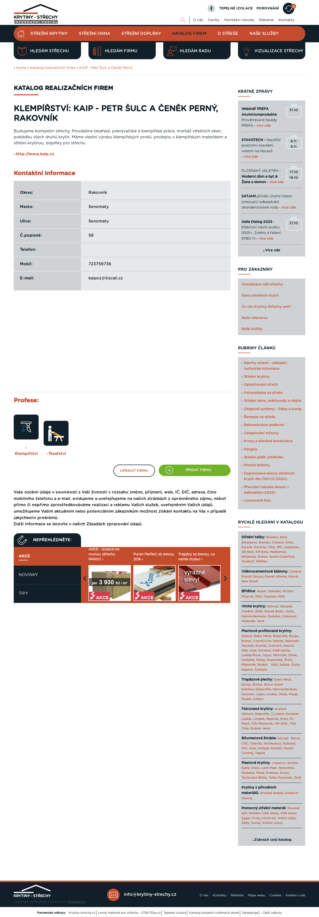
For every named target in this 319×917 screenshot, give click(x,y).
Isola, (253, 650)
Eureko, (293, 762)
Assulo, (262, 591)
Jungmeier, (292, 547)
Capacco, (279, 762)
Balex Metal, (263, 636)
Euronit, (247, 547)
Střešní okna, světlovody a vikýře (272, 401)
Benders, (272, 537)
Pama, (260, 772)
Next (226, 581)
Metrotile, (280, 655)
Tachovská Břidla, (254, 777)
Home (21, 68)
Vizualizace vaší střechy (262, 284)
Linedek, (259, 718)
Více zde (272, 250)
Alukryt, (247, 636)
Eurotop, (260, 547)
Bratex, (246, 641)
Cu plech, (278, 713)
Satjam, (284, 664)
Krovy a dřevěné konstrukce (268, 441)
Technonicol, (272, 743)
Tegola (260, 753)
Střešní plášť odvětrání (263, 457)
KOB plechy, (282, 650)
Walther (261, 561)
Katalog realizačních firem (53, 68)
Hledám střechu (43, 51)
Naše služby (264, 34)
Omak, (293, 655)
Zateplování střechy (261, 433)
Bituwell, (286, 606)
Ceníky (214, 20)
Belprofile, (262, 713)
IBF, (280, 547)
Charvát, (256, 743)
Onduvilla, (248, 621)
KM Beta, (262, 551)
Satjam (258, 699)
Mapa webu (256, 895)
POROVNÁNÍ (267, 8)
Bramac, (265, 542)
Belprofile (280, 636)
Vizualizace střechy (272, 51)
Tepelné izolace (174, 912)
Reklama (266, 20)
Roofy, (285, 772)
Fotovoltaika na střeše (263, 393)
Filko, (272, 547)
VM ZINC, (282, 723)
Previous (86, 581)
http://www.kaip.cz (35, 154)
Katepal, (264, 748)
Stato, (295, 664)
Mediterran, (278, 551)
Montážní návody (239, 20)
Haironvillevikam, (253, 616)
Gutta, (290, 611)
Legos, (267, 655)
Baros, (296, 738)
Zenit (260, 621)
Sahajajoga (250, 912)
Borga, (294, 636)
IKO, (244, 748)
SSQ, (258, 596)
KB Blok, (247, 551)
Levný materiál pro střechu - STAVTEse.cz (129, 912)
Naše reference (254, 318)
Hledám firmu (114, 51)
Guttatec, (290, 743)
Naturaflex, (287, 767)
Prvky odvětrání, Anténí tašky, (274, 818)
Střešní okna (94, 34)
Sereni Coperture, (282, 556)
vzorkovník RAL (258, 500)
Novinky (28, 575)
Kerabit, (277, 748)
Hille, (244, 650)
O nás (198, 20)
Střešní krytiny (49, 34)
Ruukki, (262, 664)
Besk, (284, 537)
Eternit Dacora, (252, 576)
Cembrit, (295, 571)
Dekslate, (275, 591)
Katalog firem (189, 34)
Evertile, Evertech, (268, 645)
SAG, (274, 664)
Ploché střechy (257, 465)
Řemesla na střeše (259, 417)
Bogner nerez (260, 728)
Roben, (263, 556)
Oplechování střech (261, 384)
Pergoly (250, 449)
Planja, (261, 659)
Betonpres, (249, 542)
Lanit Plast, (269, 767)
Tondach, (248, 561)
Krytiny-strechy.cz (82, 912)
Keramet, (264, 650)
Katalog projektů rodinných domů (214, 912)
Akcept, (283, 738)
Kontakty (286, 20)
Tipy (23, 593)
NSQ (281, 596)
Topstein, (270, 596)
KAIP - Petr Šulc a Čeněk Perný (106, 68)
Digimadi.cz (76, 901)
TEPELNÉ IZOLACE (236, 8)
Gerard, (288, 645)
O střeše (228, 34)
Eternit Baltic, (274, 611)
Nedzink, (272, 718)
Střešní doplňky (141, 34)
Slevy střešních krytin (260, 295)
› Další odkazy (271, 912)
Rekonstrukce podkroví (264, 425)
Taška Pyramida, (281, 777)
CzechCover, (262, 641)
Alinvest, (273, 606)
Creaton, (278, 542)
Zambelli (260, 669)
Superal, (247, 669)
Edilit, (259, 611)
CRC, (245, 743)
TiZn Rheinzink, (262, 723)
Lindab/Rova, (251, 655)
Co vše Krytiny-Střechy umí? (266, 307)
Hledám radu (189, 51)
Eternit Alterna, (276, 576)
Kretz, (255, 767)
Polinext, (272, 772)
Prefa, (288, 659)
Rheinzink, (249, 664)
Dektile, (278, 641)
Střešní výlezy (272, 822)
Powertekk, (275, 659)
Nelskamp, (249, 556)
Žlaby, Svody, (251, 822)
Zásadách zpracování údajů (113, 524)
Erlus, (290, 542)
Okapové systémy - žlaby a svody (273, 409)
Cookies (275, 895)
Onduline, (274, 616)
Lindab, (272, 694)
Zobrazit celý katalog (272, 840)
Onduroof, (289, 616)
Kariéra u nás (295, 895)
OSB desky (270, 813)
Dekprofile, (263, 689)
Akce (24, 556)
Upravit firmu (134, 471)
